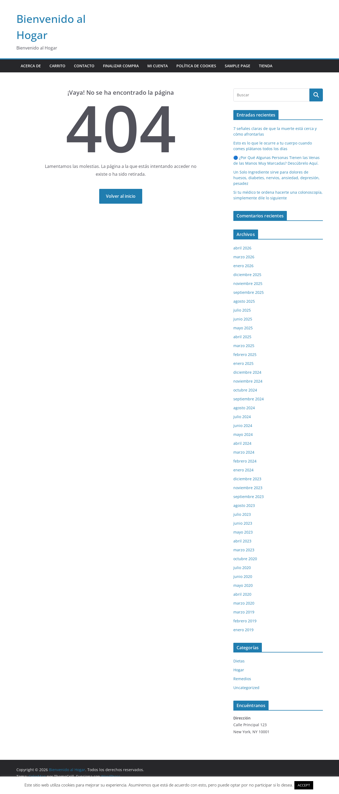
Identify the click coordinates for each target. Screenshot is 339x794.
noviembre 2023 (247, 487)
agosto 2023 (244, 505)
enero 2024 (243, 469)
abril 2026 (242, 247)
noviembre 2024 (247, 381)
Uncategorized (246, 687)
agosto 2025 (244, 301)
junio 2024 (242, 425)
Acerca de (31, 65)
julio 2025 (242, 310)
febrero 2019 (244, 620)
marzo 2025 (243, 345)
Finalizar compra (121, 65)
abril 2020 (242, 594)
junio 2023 (242, 523)
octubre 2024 (245, 390)
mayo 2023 (243, 532)
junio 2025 (242, 319)
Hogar (238, 669)
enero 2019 (243, 629)
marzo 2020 (243, 603)
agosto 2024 (244, 407)
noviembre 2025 (247, 283)
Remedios (242, 678)
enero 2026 (243, 265)
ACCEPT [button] (304, 785)
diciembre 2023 (247, 478)
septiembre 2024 (248, 398)
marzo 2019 (243, 612)
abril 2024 (242, 443)
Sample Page (237, 65)
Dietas (239, 661)
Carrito (57, 65)
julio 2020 (242, 567)
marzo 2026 (243, 256)
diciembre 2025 (247, 274)
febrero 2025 (244, 354)
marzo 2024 (243, 452)
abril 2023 (242, 541)
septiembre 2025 (248, 292)
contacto (84, 65)
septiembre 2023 (248, 496)
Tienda (265, 65)
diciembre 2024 (247, 372)
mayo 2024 (243, 434)
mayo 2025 (243, 327)
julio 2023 (242, 514)
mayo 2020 (243, 585)
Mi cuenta (157, 65)
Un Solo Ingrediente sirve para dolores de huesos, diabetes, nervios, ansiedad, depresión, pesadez (276, 178)
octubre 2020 (245, 558)
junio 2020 (242, 576)
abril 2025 (242, 336)
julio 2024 (242, 416)
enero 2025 (243, 363)
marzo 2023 (243, 549)
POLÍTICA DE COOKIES (196, 65)
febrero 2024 (244, 461)
